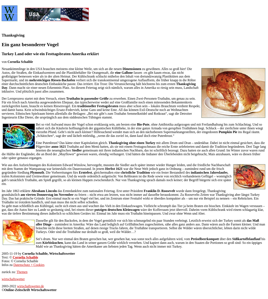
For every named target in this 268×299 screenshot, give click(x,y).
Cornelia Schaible (25, 257)
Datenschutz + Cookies (29, 265)
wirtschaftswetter (13, 279)
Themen (22, 272)
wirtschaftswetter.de (30, 286)
